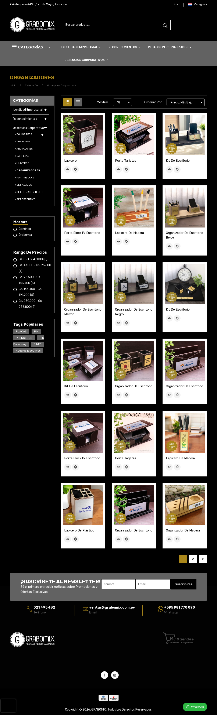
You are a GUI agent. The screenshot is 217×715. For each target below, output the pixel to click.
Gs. (176, 5)
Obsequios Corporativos (86, 61)
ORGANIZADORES (27, 171)
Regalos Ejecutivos (28, 352)
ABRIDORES (23, 142)
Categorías (32, 86)
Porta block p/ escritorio (82, 234)
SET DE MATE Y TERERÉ (29, 193)
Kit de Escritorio (178, 162)
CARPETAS (22, 157)
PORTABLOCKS (24, 179)
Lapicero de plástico (79, 530)
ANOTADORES (24, 150)
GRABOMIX (98, 709)
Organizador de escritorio (133, 387)
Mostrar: (103, 104)
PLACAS (21, 333)
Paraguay (197, 5)
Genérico (25, 230)
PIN (36, 333)
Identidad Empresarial (81, 49)
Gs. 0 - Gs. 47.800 (33, 261)
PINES (38, 345)
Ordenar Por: (153, 104)
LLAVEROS (22, 164)
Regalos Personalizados (169, 49)
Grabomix (25, 236)
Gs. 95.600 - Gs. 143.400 (30, 281)
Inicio (13, 86)
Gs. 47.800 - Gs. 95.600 (35, 269)
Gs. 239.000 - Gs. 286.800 (30, 305)
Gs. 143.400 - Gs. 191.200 (30, 293)
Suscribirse (183, 584)
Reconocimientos (124, 49)
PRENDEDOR (24, 339)
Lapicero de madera (129, 234)
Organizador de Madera (183, 530)
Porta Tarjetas (125, 162)
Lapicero (70, 162)
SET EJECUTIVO (25, 200)
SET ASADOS (23, 186)
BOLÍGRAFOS (23, 135)
